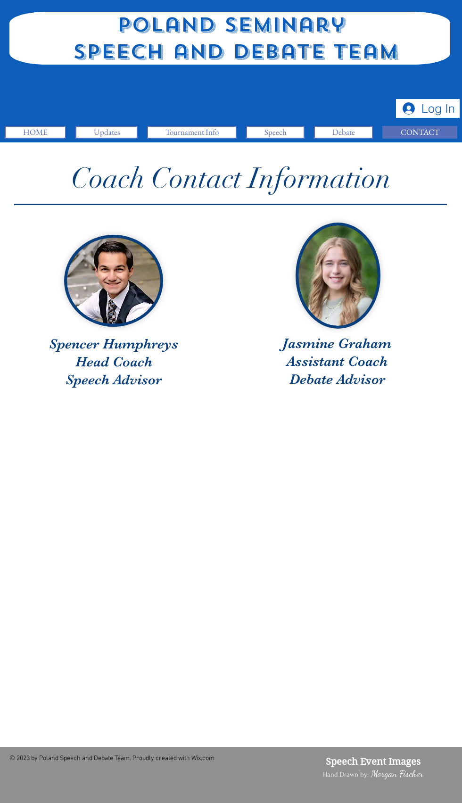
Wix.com (202, 758)
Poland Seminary (231, 25)
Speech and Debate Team (231, 52)
